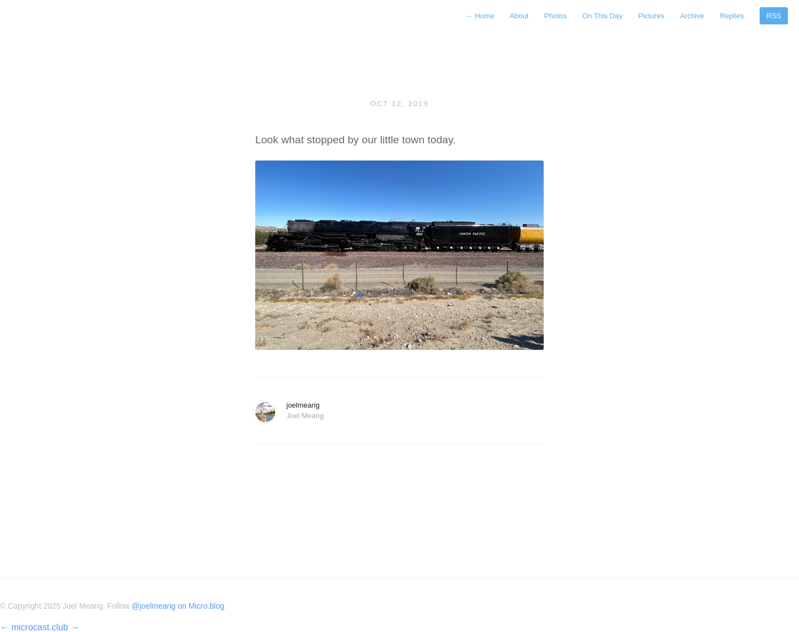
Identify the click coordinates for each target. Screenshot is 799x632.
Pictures (651, 16)
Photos (555, 16)
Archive (692, 16)
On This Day (603, 16)
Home (481, 16)
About (518, 16)
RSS (773, 16)
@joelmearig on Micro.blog (178, 605)
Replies (732, 16)
